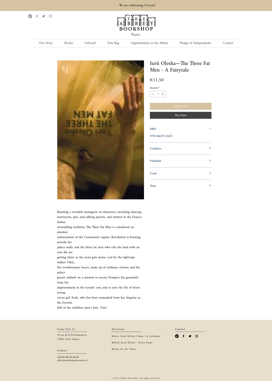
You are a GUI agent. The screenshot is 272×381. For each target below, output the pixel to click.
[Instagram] (50, 16)
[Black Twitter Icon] (190, 336)
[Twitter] (44, 16)
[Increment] (163, 94)
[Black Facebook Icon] (183, 336)
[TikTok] (30, 16)
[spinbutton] (158, 94)
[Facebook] (37, 16)
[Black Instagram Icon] (196, 336)
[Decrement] (152, 94)
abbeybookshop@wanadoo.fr (72, 360)
